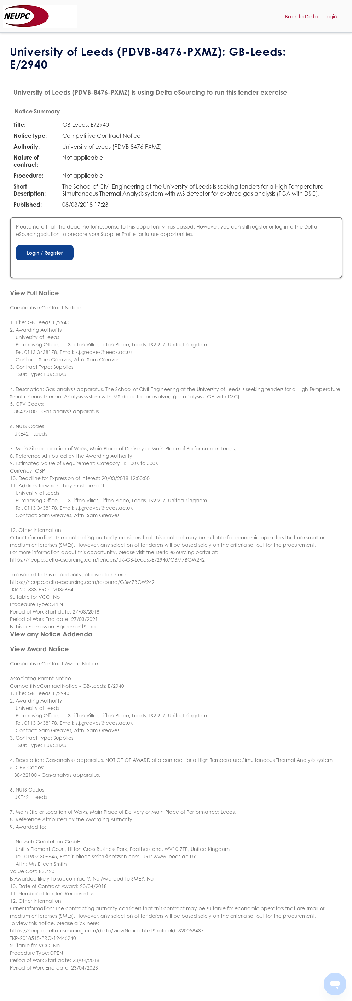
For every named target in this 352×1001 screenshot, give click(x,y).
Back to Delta (301, 16)
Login (330, 16)
